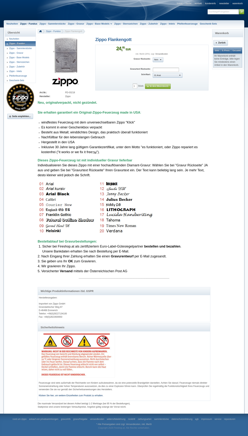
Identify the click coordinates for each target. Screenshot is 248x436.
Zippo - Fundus (53, 31)
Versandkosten (161, 54)
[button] (241, 11)
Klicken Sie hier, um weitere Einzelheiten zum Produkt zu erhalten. (71, 395)
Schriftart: (146, 74)
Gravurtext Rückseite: (140, 69)
